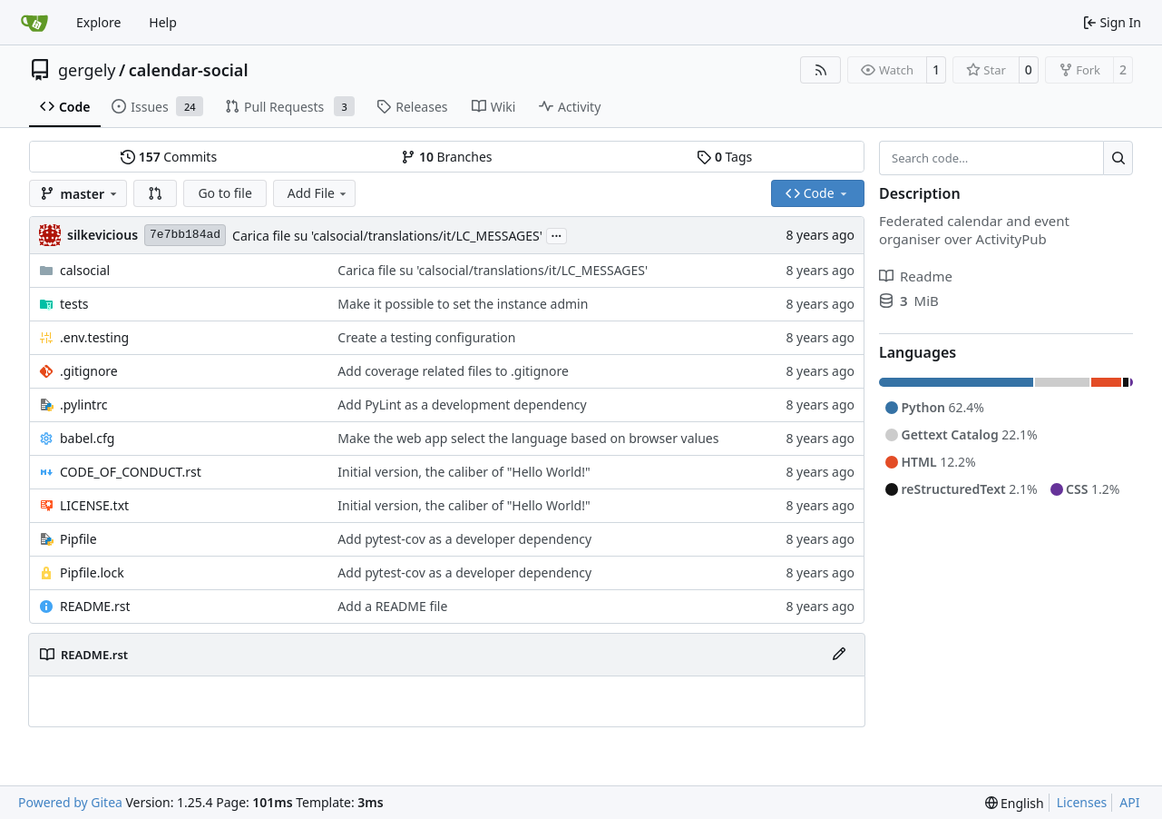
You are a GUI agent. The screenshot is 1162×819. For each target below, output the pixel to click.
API (1129, 802)
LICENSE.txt (94, 505)
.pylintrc (83, 404)
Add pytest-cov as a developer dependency (464, 539)
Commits (169, 156)
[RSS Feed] (821, 70)
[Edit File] (839, 654)
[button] (155, 193)
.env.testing (94, 337)
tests (74, 303)
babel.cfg (87, 438)
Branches (446, 156)
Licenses (1082, 802)
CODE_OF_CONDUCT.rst (130, 471)
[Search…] (1118, 158)
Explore (98, 22)
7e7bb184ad (185, 235)
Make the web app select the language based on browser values (527, 438)
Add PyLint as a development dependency (461, 404)
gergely (87, 70)
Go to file (224, 193)
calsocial (85, 270)
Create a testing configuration (426, 337)
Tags (724, 156)
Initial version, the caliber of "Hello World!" (463, 471)
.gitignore (89, 371)
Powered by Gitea (70, 802)
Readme (915, 276)
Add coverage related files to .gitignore (453, 371)
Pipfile (78, 539)
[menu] (1014, 803)
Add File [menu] (318, 193)
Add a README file (392, 606)
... (557, 234)
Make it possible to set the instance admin (462, 303)
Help (163, 22)
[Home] (34, 22)
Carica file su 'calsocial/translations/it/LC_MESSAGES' (387, 235)
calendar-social (189, 70)
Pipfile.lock (92, 572)
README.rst (95, 606)
